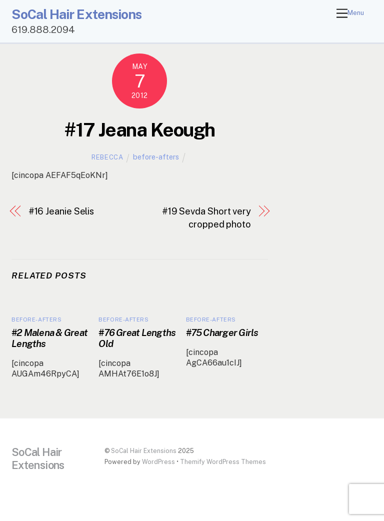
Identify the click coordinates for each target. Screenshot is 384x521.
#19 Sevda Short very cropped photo (206, 218)
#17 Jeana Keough (139, 129)
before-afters (156, 156)
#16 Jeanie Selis (61, 211)
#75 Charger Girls (222, 332)
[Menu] (350, 14)
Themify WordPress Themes (223, 462)
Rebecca (108, 157)
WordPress (158, 462)
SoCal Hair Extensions (143, 450)
